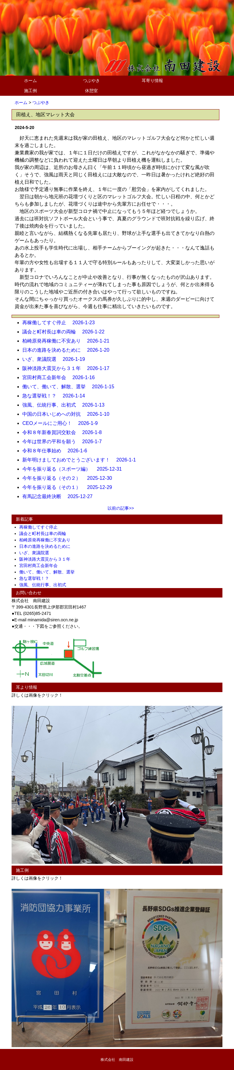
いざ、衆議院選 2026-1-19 (56, 359)
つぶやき (91, 80)
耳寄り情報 (152, 80)
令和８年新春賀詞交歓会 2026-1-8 (64, 432)
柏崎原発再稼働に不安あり (47, 539)
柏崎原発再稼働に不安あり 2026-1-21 (68, 340)
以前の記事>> (121, 508)
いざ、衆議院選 (36, 552)
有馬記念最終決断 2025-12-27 (59, 496)
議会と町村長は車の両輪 (44, 533)
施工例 (30, 90)
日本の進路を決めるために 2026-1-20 (68, 350)
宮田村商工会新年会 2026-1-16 (60, 377)
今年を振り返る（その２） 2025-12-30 (69, 478)
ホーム (30, 80)
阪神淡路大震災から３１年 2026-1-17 (68, 368)
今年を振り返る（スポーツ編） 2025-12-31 (74, 469)
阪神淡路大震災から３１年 (47, 559)
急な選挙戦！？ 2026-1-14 (56, 395)
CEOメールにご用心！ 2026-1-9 (62, 423)
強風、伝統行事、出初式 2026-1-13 (65, 405)
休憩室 (91, 90)
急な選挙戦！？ (36, 578)
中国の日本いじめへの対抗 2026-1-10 (68, 414)
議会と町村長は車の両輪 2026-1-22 (65, 331)
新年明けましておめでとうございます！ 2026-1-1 (81, 459)
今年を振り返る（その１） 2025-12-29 (69, 487)
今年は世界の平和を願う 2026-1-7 (64, 441)
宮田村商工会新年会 (40, 565)
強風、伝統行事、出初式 (44, 584)
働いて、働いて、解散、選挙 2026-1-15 (70, 386)
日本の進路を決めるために (47, 546)
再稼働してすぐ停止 (40, 527)
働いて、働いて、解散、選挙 (49, 571)
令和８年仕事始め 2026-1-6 (57, 450)
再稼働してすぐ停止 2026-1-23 (60, 322)
